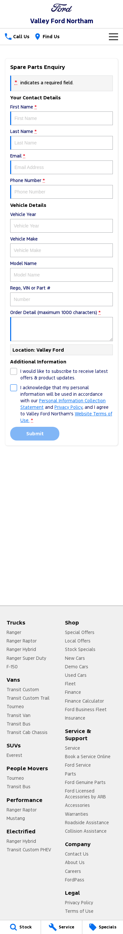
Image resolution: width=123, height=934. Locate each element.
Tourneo (15, 706)
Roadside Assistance (87, 823)
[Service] (61, 927)
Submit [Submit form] (35, 433)
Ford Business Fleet (86, 709)
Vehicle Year (61, 222)
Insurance (75, 718)
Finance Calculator (84, 701)
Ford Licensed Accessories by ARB (85, 794)
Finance (73, 692)
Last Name (61, 139)
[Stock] (20, 927)
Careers (73, 871)
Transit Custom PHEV (29, 850)
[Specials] (102, 927)
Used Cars (76, 675)
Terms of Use (79, 911)
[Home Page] (61, 7)
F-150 (12, 667)
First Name (61, 114)
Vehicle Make (61, 246)
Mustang (16, 818)
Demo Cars (76, 667)
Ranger (14, 632)
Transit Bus (19, 724)
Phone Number (61, 188)
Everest (14, 755)
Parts (70, 774)
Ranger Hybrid (21, 649)
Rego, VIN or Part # (61, 295)
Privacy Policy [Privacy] (68, 407)
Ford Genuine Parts (85, 782)
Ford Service (78, 765)
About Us (75, 862)
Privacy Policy (79, 903)
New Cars (75, 658)
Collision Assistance (86, 831)
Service (72, 748)
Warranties (76, 814)
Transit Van (19, 715)
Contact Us (77, 854)
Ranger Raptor (22, 641)
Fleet (70, 684)
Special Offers (79, 632)
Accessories (77, 805)
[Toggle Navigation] (113, 36)
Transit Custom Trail (28, 698)
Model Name (61, 271)
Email (61, 163)
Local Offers (78, 641)
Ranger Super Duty (26, 658)
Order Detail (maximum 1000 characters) (61, 325)
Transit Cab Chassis (27, 732)
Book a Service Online (88, 756)
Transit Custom (23, 689)
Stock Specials (80, 649)
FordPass (74, 880)
